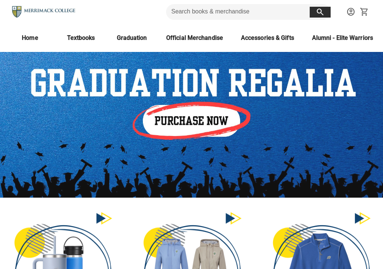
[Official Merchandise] (194, 38)
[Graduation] (131, 38)
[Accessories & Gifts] (267, 38)
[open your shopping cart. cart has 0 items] (364, 12)
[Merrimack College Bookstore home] (44, 12)
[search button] (320, 12)
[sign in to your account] (351, 12)
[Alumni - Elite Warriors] (342, 38)
